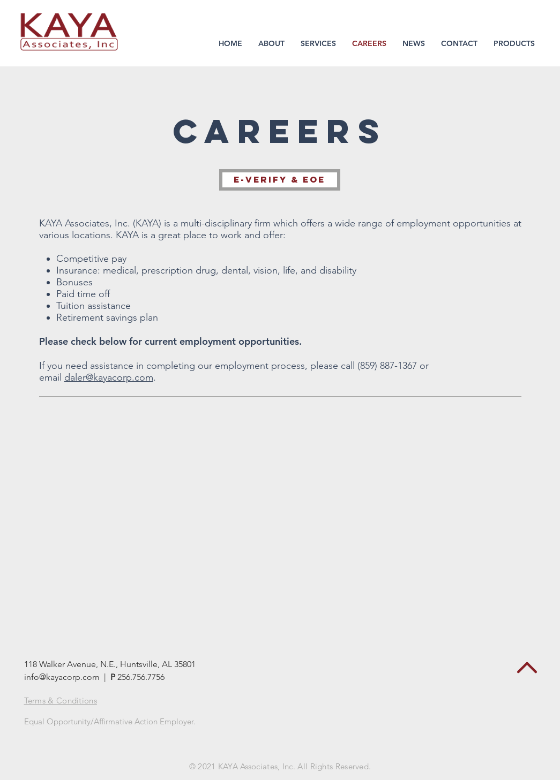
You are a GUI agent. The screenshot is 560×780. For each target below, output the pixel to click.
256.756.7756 (142, 677)
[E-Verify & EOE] (279, 180)
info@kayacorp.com (62, 677)
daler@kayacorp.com (108, 377)
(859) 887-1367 (387, 366)
